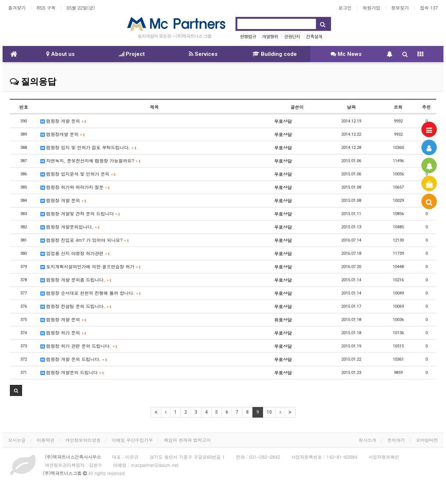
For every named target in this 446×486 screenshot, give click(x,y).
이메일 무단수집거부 (132, 440)
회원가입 (371, 7)
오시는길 (17, 440)
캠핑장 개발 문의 (63, 121)
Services (203, 54)
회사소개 (367, 440)
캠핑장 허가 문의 (63, 332)
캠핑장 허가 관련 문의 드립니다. (78, 346)
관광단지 (292, 36)
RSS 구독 (46, 7)
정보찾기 (400, 7)
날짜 (351, 107)
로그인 (345, 7)
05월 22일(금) (80, 7)
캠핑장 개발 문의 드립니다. (73, 359)
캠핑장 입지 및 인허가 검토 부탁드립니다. (88, 147)
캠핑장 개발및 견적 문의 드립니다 (80, 213)
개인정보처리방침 (83, 440)
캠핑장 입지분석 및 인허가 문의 (78, 174)
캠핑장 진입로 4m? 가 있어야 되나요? (84, 240)
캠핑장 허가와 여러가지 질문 (75, 187)
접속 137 (429, 7)
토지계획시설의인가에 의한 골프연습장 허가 (90, 266)
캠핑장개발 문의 (62, 134)
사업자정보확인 (383, 457)
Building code (274, 54)
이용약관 (45, 440)
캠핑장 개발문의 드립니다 (72, 372)
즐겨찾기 (17, 7)
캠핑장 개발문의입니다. (70, 227)
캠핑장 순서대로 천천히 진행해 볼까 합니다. (90, 293)
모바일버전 (427, 440)
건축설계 (314, 36)
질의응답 (33, 81)
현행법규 (248, 36)
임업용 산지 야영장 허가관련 (75, 253)
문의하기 (396, 440)
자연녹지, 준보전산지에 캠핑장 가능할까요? (90, 160)
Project (132, 54)
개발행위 (270, 36)
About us (60, 54)
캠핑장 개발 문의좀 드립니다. (75, 279)
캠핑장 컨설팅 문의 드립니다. (75, 306)
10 (269, 412)
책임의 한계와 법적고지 (187, 440)
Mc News (346, 54)
